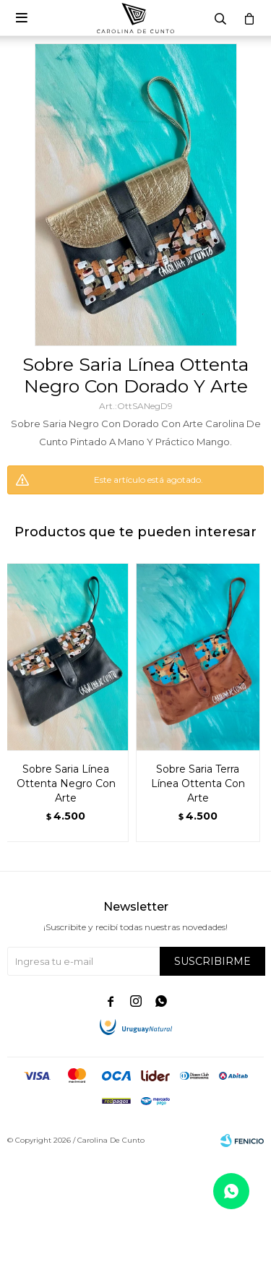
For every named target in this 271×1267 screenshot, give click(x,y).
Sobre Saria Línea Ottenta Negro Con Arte (66, 783)
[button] (247, 710)
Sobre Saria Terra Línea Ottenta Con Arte (198, 783)
